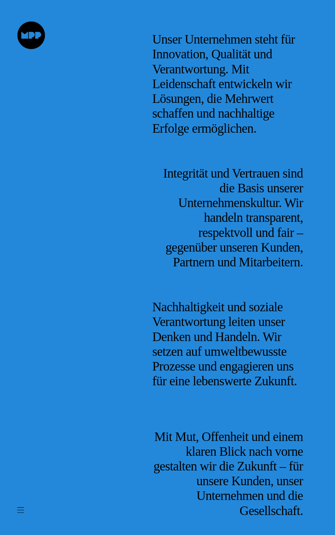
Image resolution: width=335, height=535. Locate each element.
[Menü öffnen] (21, 510)
